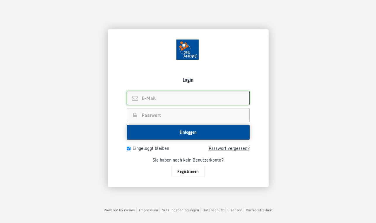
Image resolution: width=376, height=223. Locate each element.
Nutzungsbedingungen (180, 210)
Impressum (148, 210)
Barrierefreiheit (259, 210)
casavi (129, 210)
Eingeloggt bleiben (148, 148)
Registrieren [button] (188, 171)
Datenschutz (213, 210)
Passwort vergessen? (229, 148)
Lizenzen (234, 210)
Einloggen (188, 132)
